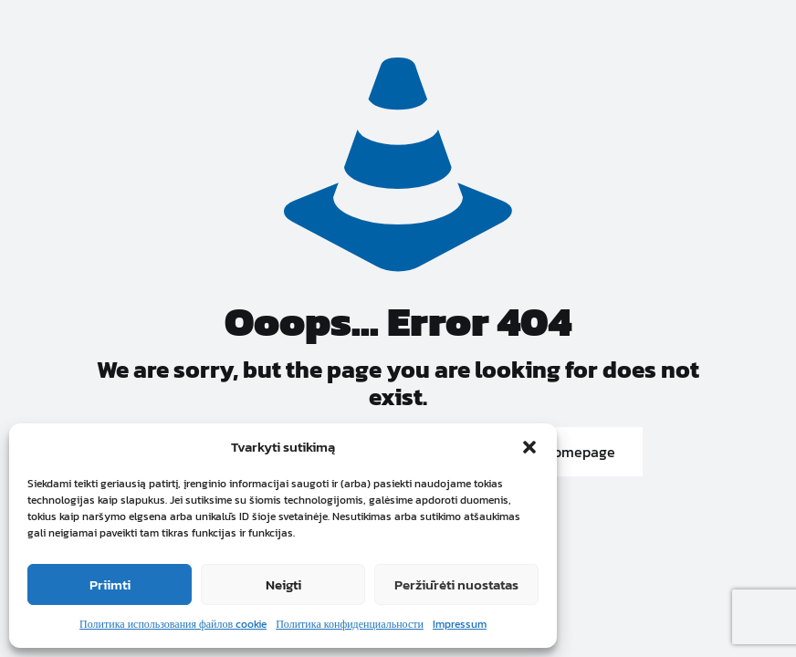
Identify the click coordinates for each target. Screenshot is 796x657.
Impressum (460, 624)
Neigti (283, 584)
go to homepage (561, 452)
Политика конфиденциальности (350, 624)
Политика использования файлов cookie (173, 624)
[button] (529, 447)
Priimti (110, 584)
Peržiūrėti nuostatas (456, 584)
